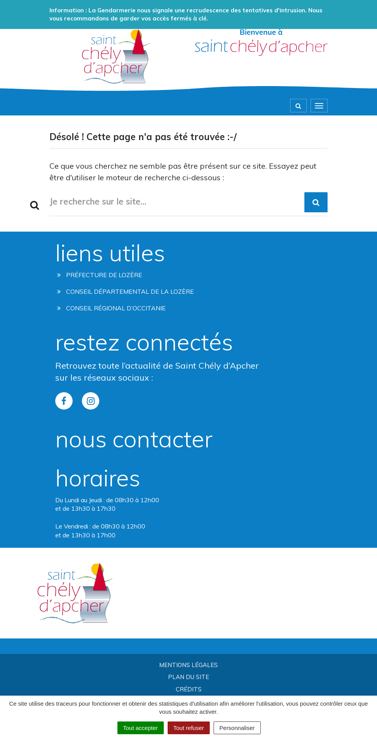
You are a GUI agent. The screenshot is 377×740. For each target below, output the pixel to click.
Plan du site (188, 677)
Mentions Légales (188, 665)
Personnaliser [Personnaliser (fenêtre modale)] (237, 728)
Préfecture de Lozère (99, 275)
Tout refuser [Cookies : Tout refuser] (188, 728)
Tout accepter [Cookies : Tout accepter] (140, 728)
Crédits (189, 689)
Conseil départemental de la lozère (125, 291)
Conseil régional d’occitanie (111, 308)
